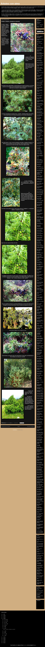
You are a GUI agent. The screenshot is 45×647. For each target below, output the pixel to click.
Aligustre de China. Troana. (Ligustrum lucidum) (39, 91)
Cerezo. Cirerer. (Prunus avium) (39, 196)
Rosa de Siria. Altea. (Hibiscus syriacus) (40, 474)
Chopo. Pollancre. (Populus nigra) (39, 198)
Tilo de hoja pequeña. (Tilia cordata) (40, 514)
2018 (3, 614)
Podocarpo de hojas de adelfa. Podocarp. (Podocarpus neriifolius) (40, 450)
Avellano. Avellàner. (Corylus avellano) (39, 153)
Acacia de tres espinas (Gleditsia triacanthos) (40, 47)
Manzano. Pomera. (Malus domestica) (39, 340)
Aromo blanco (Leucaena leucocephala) (39, 148)
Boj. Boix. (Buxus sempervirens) (39, 164)
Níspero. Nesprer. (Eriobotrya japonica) (40, 371)
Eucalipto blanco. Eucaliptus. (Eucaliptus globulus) (40, 257)
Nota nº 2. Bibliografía (40, 24)
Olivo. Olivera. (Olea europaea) (40, 376)
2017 (3, 615)
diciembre (5, 619)
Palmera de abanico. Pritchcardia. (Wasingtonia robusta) (40, 391)
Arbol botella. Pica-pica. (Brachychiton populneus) (39, 115)
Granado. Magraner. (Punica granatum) (40, 297)
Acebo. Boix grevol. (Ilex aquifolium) (39, 58)
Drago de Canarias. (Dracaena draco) (39, 237)
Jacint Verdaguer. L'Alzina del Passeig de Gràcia (40, 561)
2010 (3, 642)
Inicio (19, 426)
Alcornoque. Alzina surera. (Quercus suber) (39, 79)
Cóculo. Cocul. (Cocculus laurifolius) (40, 233)
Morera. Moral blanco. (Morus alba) (40, 358)
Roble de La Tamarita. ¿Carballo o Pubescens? (40, 596)
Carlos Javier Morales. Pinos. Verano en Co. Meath (40, 546)
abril (4, 632)
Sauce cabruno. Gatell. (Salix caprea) (40, 487)
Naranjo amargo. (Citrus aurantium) (39, 364)
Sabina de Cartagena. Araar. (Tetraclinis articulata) (40, 477)
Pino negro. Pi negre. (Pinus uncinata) (40, 435)
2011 (3, 641)
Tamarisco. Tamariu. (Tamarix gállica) (40, 509)
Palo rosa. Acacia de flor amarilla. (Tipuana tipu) (40, 406)
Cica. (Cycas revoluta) (40, 200)
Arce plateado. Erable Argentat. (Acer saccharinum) (40, 143)
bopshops (25, 645)
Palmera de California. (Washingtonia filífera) (40, 393)
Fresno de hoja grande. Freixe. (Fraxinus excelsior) (40, 286)
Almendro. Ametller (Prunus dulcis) (39, 95)
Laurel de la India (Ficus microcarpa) (39, 315)
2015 (3, 618)
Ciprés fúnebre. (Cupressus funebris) (40, 223)
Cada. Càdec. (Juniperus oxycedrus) (40, 166)
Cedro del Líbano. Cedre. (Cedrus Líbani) (40, 190)
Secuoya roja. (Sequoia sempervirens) (40, 497)
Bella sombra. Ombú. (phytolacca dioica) (40, 162)
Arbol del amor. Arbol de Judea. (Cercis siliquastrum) (40, 127)
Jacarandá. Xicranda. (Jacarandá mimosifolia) (40, 307)
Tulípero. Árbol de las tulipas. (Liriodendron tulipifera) (40, 522)
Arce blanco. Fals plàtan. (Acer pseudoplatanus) (39, 133)
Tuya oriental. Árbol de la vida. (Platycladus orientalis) (40, 528)
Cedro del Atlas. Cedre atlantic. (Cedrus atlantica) (40, 184)
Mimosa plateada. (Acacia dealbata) (39, 350)
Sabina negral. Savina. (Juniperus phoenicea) (40, 479)
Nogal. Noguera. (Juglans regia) (39, 373)
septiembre (5, 623)
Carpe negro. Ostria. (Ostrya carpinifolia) (40, 170)
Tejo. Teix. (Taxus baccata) (39, 512)
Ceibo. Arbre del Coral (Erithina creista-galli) (40, 192)
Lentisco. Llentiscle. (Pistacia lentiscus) (39, 325)
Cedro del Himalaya (39, 592)
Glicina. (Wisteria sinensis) (39, 295)
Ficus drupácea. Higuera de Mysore (39, 262)
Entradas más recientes (5, 426)
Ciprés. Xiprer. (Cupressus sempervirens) (39, 226)
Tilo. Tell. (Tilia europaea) (39, 519)
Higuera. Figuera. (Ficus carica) (39, 304)
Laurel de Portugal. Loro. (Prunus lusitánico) (39, 318)
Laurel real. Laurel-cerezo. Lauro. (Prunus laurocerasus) (40, 321)
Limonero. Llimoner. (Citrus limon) (39, 331)
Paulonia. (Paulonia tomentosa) (39, 411)
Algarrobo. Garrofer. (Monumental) (40, 85)
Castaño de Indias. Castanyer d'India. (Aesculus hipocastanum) (39, 173)
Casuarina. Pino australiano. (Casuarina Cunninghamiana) (40, 179)
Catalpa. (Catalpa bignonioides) (39, 181)
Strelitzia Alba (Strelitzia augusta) (39, 507)
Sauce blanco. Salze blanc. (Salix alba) (40, 485)
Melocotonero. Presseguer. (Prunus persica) (40, 343)
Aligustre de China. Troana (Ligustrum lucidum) (39, 88)
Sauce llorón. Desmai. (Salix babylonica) (40, 489)
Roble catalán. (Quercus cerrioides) (40, 467)
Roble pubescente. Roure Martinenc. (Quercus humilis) (39, 469)
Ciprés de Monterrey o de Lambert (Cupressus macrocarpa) (40, 220)
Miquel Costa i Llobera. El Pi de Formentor (40, 576)
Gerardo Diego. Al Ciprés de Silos (39, 558)
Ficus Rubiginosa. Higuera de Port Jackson (39, 269)
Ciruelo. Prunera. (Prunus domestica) (39, 231)
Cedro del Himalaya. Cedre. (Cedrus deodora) (40, 187)
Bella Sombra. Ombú (40, 590)
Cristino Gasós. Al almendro (39, 549)
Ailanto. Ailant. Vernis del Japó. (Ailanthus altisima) (40, 65)
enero (4, 635)
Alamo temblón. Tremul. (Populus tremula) (39, 70)
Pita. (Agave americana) (38, 445)
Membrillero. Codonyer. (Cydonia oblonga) (40, 346)
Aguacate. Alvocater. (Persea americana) (40, 62)
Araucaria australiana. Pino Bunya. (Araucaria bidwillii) (40, 101)
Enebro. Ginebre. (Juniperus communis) (40, 245)
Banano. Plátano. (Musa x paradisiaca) (40, 160)
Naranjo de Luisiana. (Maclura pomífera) (40, 366)
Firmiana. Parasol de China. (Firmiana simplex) (40, 275)
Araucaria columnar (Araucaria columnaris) (40, 104)
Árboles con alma (10, 3)
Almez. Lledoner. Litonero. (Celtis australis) (39, 98)
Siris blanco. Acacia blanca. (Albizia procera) (39, 505)
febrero (4, 633)
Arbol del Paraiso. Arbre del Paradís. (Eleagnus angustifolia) (40, 130)
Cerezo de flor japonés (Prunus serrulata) (40, 194)
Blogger (34, 645)
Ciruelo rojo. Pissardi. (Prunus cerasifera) (40, 228)
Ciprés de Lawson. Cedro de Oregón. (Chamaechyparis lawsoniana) (39, 210)
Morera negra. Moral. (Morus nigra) (40, 356)
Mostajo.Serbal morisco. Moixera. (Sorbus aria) (39, 361)
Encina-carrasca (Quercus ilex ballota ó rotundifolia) (40, 240)
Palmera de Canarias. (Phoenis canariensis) (40, 398)
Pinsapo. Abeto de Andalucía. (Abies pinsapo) (39, 443)
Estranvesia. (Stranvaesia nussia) (40, 252)
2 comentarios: (15, 422)
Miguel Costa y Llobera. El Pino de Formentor (39, 573)
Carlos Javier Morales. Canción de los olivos (40, 544)
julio (4, 626)
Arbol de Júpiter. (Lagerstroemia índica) (40, 121)
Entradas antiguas (30, 426)
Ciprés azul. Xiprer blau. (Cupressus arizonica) (39, 205)
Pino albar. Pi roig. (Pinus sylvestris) (39, 422)
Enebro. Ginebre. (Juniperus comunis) (10, 21)
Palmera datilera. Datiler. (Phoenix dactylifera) (39, 385)
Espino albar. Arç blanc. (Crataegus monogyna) (39, 250)
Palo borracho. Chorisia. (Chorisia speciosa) (39, 403)
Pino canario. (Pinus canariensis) (40, 424)
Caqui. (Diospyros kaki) (40, 168)
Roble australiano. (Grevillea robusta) (39, 462)
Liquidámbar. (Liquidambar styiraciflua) (39, 333)
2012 (3, 639)
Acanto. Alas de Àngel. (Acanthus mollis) (40, 56)
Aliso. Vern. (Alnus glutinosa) (39, 93)
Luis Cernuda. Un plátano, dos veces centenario (39, 570)
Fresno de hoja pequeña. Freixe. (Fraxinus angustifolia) (40, 289)
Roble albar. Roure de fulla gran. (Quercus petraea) (40, 460)
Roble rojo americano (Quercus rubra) (40, 472)
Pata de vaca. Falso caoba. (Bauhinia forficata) (40, 409)
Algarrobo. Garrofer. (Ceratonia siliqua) (40, 83)
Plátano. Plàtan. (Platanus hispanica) (40, 447)
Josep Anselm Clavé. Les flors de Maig (40, 565)
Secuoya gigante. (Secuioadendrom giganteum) (39, 494)
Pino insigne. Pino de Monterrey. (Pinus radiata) (40, 430)
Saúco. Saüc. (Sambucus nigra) (39, 491)
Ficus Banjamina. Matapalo (39, 260)
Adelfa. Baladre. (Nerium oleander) (39, 60)
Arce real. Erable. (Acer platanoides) (40, 145)
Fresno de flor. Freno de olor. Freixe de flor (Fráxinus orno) (40, 283)
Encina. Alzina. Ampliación (39, 594)
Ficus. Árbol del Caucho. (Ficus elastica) (39, 272)
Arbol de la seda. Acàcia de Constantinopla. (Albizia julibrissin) (39, 123)
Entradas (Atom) (20, 429)
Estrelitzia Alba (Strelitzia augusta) (39, 255)
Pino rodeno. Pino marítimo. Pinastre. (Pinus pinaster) (39, 440)
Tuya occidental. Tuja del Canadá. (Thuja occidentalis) (40, 525)
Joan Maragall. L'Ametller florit (39, 563)
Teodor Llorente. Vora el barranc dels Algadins (40, 583)
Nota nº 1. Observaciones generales (39, 22)
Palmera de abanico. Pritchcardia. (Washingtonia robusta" (40, 388)
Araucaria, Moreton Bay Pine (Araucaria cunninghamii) (40, 109)
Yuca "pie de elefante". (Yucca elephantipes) (40, 532)
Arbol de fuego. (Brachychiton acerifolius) (39, 118)
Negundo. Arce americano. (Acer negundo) (39, 369)
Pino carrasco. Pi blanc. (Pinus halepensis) (39, 427)
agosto (4, 625)
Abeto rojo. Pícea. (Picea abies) (39, 42)
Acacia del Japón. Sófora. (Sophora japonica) (39, 50)
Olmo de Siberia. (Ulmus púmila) (39, 378)
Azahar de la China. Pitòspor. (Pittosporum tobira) (40, 156)
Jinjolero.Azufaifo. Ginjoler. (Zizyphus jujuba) (39, 310)
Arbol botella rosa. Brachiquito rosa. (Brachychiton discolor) (40, 112)
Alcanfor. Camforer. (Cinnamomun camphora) (39, 76)
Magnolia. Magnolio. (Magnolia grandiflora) (40, 338)
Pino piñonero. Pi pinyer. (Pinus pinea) (40, 437)
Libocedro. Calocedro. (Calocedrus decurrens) (40, 328)
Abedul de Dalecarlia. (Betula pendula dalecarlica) (40, 37)
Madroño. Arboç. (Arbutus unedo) (39, 336)
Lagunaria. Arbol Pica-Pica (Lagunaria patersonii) (40, 313)
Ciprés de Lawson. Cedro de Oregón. (39, 207)
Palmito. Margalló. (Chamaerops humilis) (40, 400)
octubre (4, 622)
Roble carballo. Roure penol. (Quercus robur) (40, 464)
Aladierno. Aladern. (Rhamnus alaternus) (40, 68)
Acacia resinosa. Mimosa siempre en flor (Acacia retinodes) (40, 53)
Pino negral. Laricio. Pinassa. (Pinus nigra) (40, 432)
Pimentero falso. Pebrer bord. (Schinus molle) (40, 419)
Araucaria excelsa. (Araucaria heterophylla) (39, 106)
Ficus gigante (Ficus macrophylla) (40, 264)
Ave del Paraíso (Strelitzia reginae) (39, 151)
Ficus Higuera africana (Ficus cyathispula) (40, 266)
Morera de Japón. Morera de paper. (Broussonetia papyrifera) (39, 353)
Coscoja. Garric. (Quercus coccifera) (39, 235)
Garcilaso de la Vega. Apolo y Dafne (40, 556)
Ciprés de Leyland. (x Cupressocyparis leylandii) (40, 214)
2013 (3, 638)
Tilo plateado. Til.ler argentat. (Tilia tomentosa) (39, 516)
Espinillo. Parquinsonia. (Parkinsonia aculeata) (40, 247)
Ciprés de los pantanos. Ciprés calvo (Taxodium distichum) (40, 217)
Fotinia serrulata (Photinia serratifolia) (40, 278)
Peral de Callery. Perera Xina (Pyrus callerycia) (39, 414)
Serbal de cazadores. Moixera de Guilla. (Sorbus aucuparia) (40, 499)
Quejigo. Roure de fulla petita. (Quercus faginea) (40, 454)
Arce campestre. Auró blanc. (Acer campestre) (40, 136)
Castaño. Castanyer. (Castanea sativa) (40, 176)
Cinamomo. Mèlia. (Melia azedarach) (39, 202)
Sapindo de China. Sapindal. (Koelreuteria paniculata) (40, 482)
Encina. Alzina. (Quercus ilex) (39, 243)
